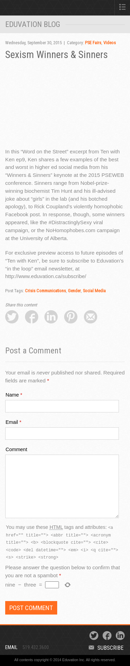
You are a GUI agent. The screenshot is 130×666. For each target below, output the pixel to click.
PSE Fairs (93, 42)
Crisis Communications (45, 290)
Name (12, 395)
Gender (74, 290)
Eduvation (28, 9)
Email (12, 422)
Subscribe (106, 648)
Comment (16, 449)
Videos (109, 42)
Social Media (94, 290)
